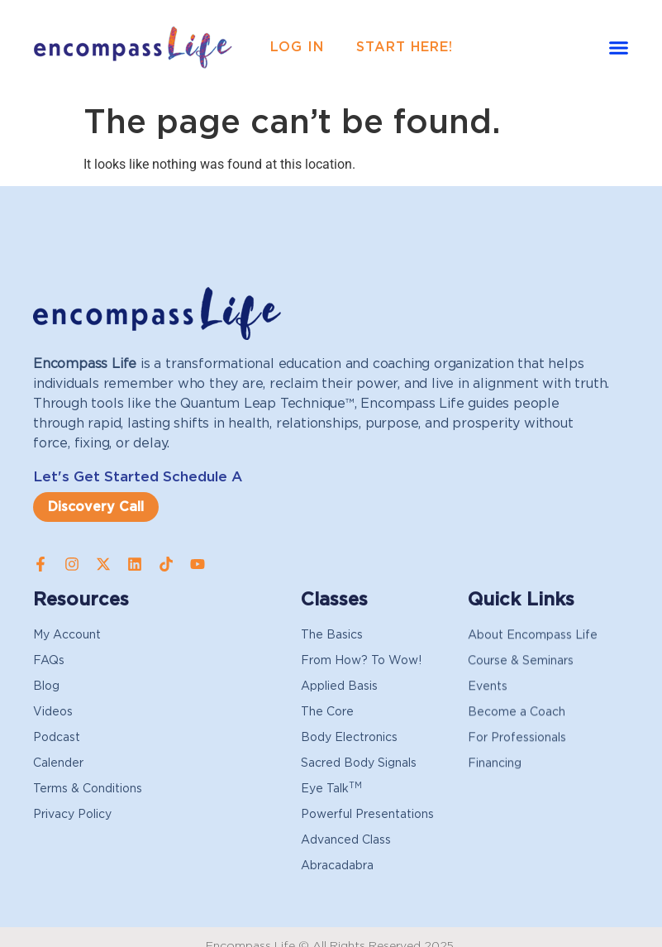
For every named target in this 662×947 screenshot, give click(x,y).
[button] (618, 48)
